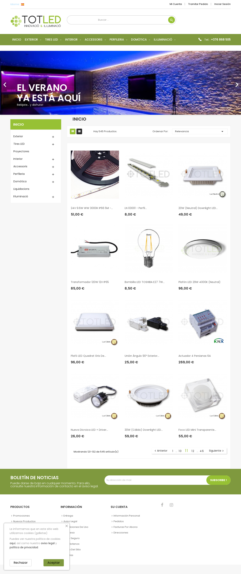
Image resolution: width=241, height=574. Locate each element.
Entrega (68, 515)
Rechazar (21, 562)
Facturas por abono (126, 527)
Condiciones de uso (75, 527)
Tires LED (19, 144)
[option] (120, 83)
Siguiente (217, 451)
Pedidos (119, 521)
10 (181, 451)
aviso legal (48, 543)
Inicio (18, 124)
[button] (18, 83)
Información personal (127, 515)
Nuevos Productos (24, 521)
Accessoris (20, 166)
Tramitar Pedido (198, 4)
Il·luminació (20, 196)
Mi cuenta (176, 4)
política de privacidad (24, 547)
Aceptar (53, 562)
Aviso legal (70, 521)
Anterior (160, 451)
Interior (18, 159)
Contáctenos (71, 544)
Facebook (162, 505)
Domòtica (20, 181)
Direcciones (121, 532)
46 (202, 451)
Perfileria (19, 174)
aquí (12, 543)
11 (187, 450)
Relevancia (200, 131)
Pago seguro (71, 538)
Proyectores (21, 151)
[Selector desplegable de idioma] (31, 4)
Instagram (171, 505)
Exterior (18, 136)
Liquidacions (21, 189)
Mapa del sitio (72, 549)
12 (193, 451)
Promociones (21, 515)
